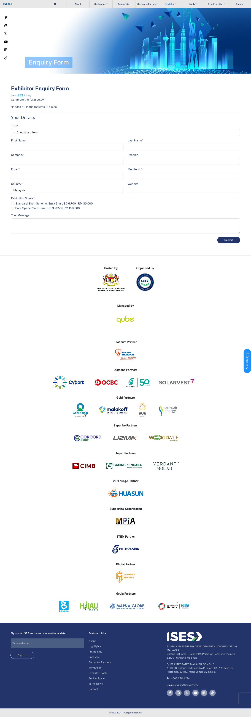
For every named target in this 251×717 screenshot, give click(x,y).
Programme (95, 651)
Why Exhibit (95, 667)
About (78, 4)
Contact (240, 4)
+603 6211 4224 (180, 678)
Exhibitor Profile (98, 673)
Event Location (215, 4)
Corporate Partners (147, 4)
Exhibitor (169, 4)
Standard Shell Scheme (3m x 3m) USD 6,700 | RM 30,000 (54, 203)
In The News (96, 683)
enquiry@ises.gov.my (186, 685)
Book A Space (97, 678)
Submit (228, 240)
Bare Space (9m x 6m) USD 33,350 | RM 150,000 (47, 208)
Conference (100, 4)
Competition (124, 4)
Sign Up (22, 655)
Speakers (94, 657)
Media (192, 4)
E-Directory (247, 360)
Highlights (95, 646)
